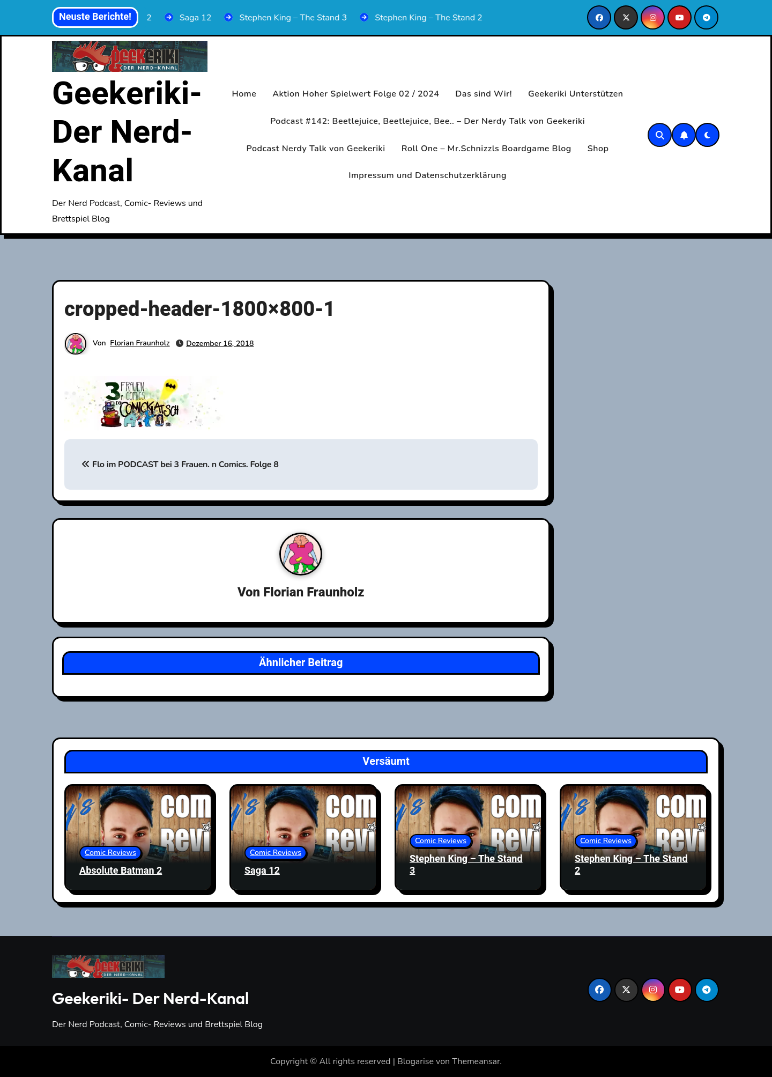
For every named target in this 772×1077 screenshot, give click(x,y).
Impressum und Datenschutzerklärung (427, 175)
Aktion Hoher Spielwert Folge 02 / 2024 (355, 94)
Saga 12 (262, 871)
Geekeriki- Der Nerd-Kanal (127, 132)
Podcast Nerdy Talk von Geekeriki (316, 148)
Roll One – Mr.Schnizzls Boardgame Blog (486, 148)
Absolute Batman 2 (120, 871)
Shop (598, 148)
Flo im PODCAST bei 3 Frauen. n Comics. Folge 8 (179, 464)
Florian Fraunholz (139, 343)
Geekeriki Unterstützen (575, 94)
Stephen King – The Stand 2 (631, 865)
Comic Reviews (110, 852)
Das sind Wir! (483, 94)
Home (244, 94)
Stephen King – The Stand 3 (466, 865)
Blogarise (415, 1061)
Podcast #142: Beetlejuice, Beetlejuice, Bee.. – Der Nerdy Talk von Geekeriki (427, 121)
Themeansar (476, 1061)
